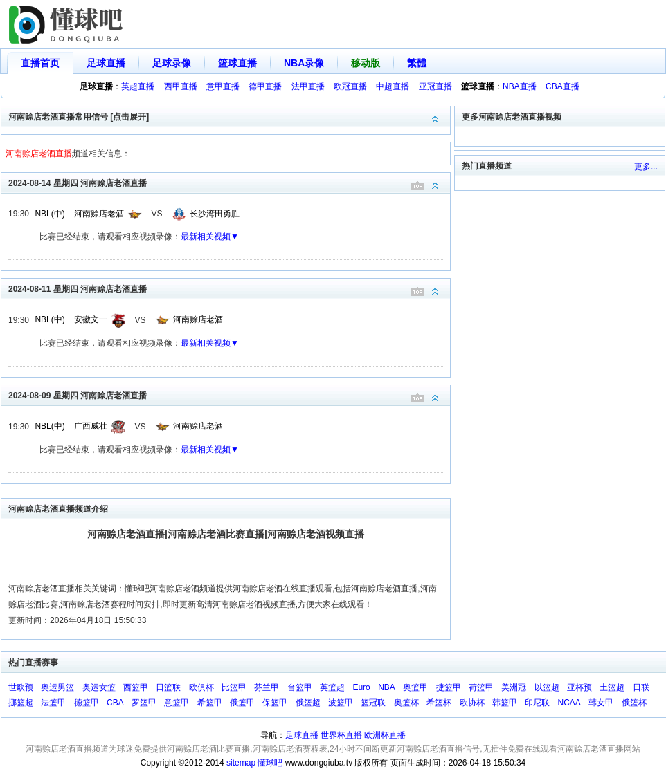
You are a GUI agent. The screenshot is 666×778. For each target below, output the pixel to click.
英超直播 (137, 86)
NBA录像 (304, 62)
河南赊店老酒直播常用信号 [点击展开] (229, 115)
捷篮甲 (448, 687)
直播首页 (40, 62)
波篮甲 (340, 702)
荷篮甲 (481, 687)
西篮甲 (135, 687)
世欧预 (20, 687)
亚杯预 (579, 687)
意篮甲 (176, 702)
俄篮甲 (242, 702)
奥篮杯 (406, 702)
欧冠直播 (350, 86)
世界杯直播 (341, 735)
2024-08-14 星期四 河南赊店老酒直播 (229, 182)
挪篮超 (20, 702)
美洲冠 (513, 687)
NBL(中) (49, 214)
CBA (115, 702)
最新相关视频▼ (210, 236)
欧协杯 (472, 702)
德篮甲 (86, 702)
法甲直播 (308, 86)
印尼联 (537, 702)
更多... (646, 167)
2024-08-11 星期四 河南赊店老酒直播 (229, 288)
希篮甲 (209, 702)
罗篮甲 (144, 702)
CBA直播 (562, 86)
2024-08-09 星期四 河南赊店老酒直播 (229, 394)
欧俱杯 (201, 687)
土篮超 (612, 687)
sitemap (240, 763)
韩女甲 (600, 702)
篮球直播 (237, 62)
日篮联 (168, 687)
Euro (361, 687)
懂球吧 (270, 763)
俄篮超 (308, 702)
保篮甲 (274, 702)
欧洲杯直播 (385, 735)
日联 (641, 687)
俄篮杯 (634, 702)
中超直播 (392, 86)
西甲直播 (180, 86)
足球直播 (106, 62)
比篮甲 (234, 687)
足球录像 (171, 62)
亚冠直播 (435, 86)
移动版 (365, 62)
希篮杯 (438, 702)
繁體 (416, 62)
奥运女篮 (99, 687)
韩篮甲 (504, 702)
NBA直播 (520, 86)
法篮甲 (53, 702)
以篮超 (546, 687)
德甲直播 (265, 86)
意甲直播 (223, 86)
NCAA (569, 702)
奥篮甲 (415, 687)
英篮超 (332, 687)
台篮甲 (299, 687)
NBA (386, 687)
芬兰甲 (266, 687)
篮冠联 (373, 702)
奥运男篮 (57, 687)
